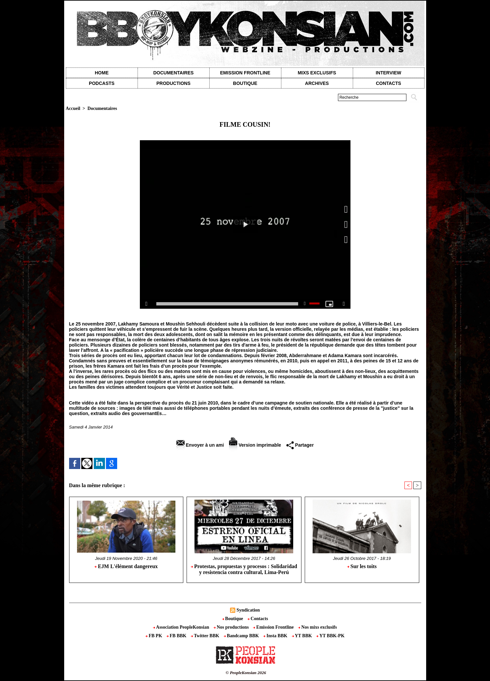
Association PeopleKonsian (181, 627)
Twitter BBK (205, 635)
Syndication (248, 610)
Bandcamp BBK (242, 635)
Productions (173, 83)
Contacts (257, 618)
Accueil (73, 108)
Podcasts (102, 83)
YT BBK (302, 635)
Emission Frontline (245, 72)
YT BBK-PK (330, 635)
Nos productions (232, 627)
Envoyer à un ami (200, 445)
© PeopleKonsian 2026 (245, 672)
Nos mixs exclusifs (317, 627)
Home (102, 72)
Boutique (245, 83)
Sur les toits (362, 566)
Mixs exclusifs (317, 72)
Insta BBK (275, 635)
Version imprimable (255, 445)
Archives (317, 83)
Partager (300, 445)
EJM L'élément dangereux (126, 566)
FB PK (154, 635)
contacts (388, 83)
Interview (388, 72)
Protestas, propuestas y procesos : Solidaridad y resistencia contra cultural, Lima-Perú (244, 569)
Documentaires (173, 72)
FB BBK (177, 635)
